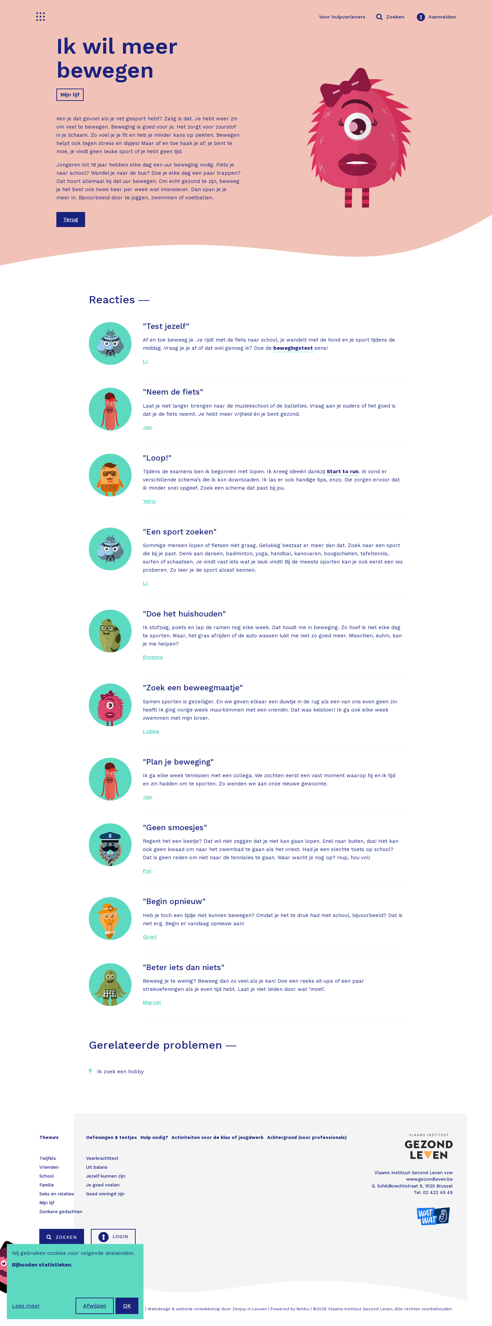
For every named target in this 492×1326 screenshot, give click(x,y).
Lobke (151, 731)
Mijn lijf (70, 94)
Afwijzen (94, 1305)
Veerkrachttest (102, 1158)
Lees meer (26, 1305)
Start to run (342, 471)
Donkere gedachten (60, 1211)
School (46, 1176)
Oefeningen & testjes (111, 1137)
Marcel (152, 1002)
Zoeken (61, 1237)
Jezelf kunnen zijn (105, 1176)
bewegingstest (293, 348)
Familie (46, 1185)
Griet (150, 936)
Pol (147, 870)
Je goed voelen (103, 1185)
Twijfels (47, 1158)
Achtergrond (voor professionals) (307, 1137)
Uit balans (97, 1167)
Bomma (153, 657)
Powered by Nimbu (290, 1309)
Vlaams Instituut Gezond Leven (360, 1309)
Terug (70, 219)
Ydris (149, 501)
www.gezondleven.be (429, 1179)
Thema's (49, 1137)
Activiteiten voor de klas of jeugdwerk (217, 1137)
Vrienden (49, 1167)
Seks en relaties (56, 1193)
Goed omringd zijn (105, 1193)
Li (145, 361)
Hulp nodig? (154, 1137)
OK (127, 1305)
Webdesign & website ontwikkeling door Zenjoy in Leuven (207, 1309)
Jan (147, 427)
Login (113, 1237)
